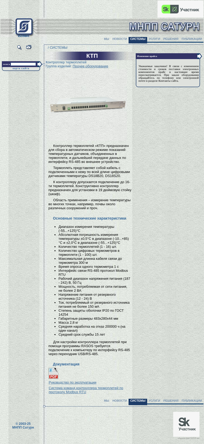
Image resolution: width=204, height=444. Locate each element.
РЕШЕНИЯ (170, 38)
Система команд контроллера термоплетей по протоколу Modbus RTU (86, 390)
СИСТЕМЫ (138, 38)
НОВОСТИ (119, 38)
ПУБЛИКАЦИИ (192, 38)
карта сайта (21, 68)
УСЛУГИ (154, 38)
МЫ (106, 38)
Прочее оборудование (90, 66)
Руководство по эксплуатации (72, 382)
